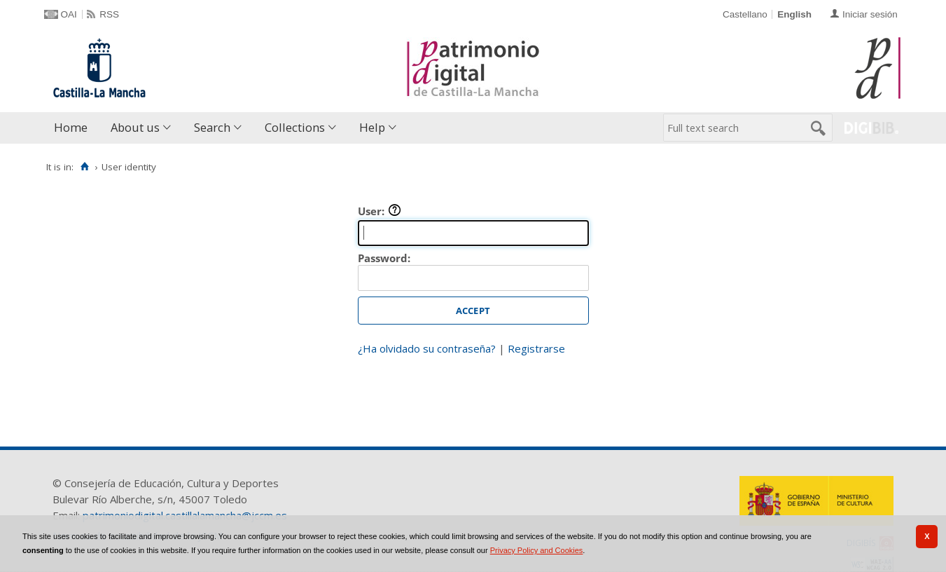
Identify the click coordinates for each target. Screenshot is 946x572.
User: (379, 211)
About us (135, 127)
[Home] (85, 167)
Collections (295, 127)
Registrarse (536, 348)
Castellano (745, 14)
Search (212, 127)
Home (71, 127)
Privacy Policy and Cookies (536, 550)
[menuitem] (73, 128)
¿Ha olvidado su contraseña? (427, 348)
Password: (384, 258)
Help (372, 127)
